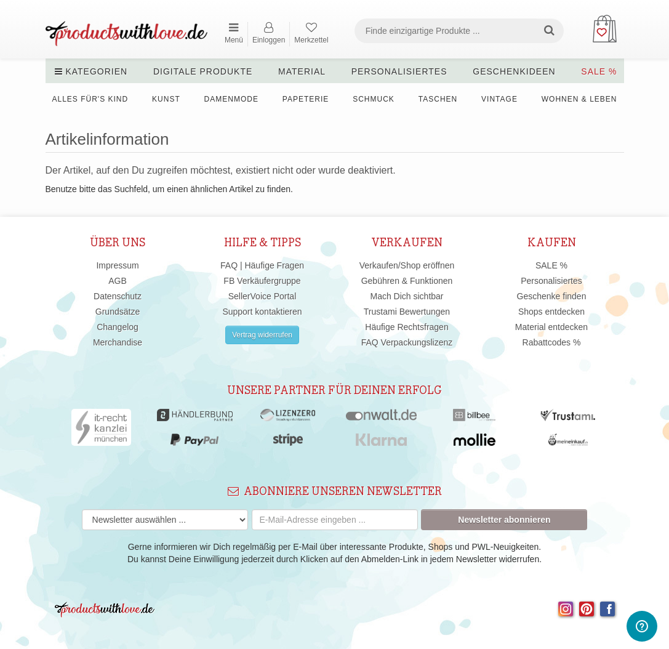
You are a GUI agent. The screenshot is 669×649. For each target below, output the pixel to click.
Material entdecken (551, 327)
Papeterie (305, 99)
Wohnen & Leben (579, 99)
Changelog (117, 327)
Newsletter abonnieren (504, 520)
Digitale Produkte (202, 71)
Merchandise (117, 342)
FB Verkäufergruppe (261, 281)
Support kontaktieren (262, 311)
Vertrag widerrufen (262, 335)
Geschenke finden (552, 296)
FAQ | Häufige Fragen (262, 265)
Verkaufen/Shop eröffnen (407, 265)
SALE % (599, 71)
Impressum (117, 265)
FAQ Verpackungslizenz (407, 342)
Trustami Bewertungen (407, 311)
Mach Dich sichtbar (406, 296)
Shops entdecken (551, 311)
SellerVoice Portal (262, 296)
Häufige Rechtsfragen (406, 327)
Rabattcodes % (552, 342)
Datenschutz (118, 296)
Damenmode (231, 99)
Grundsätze (117, 311)
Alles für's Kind (90, 99)
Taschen (438, 99)
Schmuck (374, 99)
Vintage (499, 99)
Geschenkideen (514, 71)
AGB (117, 281)
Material (302, 71)
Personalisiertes (399, 71)
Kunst (166, 99)
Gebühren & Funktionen (407, 281)
